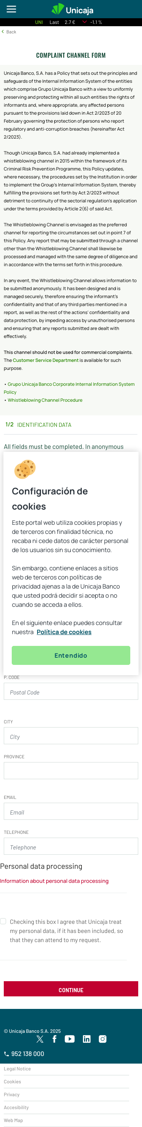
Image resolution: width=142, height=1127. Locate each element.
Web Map (13, 1120)
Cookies (12, 1081)
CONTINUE (71, 990)
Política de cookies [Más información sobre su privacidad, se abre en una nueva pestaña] (64, 632)
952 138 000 (24, 1054)
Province (14, 756)
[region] (70, 563)
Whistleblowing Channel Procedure (45, 400)
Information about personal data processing (54, 881)
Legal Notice (17, 1068)
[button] (8, 31)
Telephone (16, 832)
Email (10, 797)
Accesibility (16, 1107)
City (8, 721)
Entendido (71, 655)
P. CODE (12, 677)
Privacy (12, 1094)
